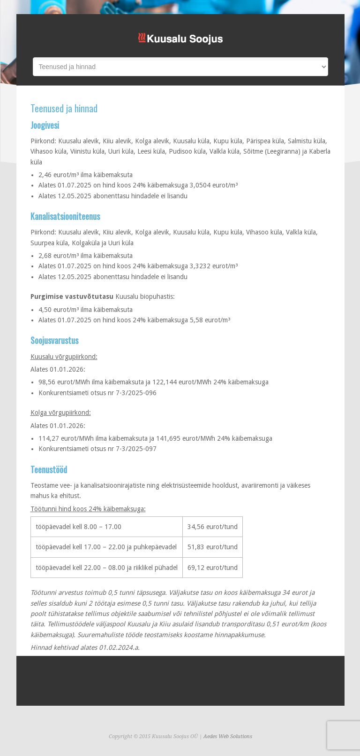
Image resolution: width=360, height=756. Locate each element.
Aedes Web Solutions (227, 736)
